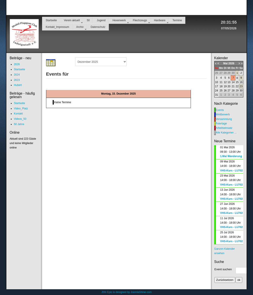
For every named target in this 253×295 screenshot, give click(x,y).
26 (225, 90)
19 (225, 86)
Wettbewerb (223, 114)
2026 (231, 63)
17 (216, 86)
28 (233, 90)
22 (237, 86)
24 (216, 90)
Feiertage (221, 123)
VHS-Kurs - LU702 (231, 170)
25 (221, 90)
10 (216, 82)
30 (241, 90)
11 (221, 82)
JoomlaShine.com (141, 292)
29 (237, 90)
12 (225, 82)
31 (216, 94)
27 (228, 90)
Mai (225, 63)
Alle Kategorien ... (226, 132)
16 (241, 82)
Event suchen (223, 269)
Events (220, 110)
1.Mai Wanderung (231, 156)
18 (221, 86)
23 (241, 86)
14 (233, 82)
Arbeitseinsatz (224, 127)
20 (228, 86)
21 (233, 86)
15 (237, 82)
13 (228, 82)
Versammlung (224, 119)
